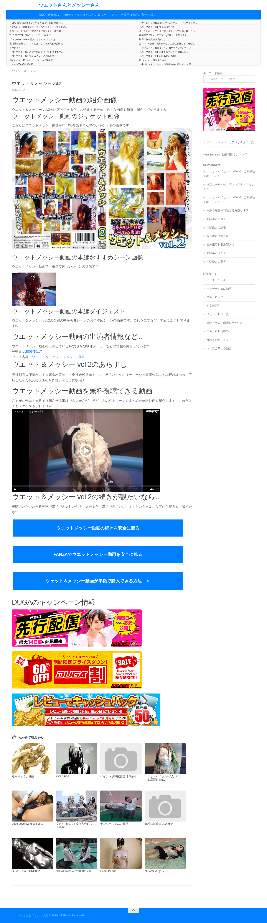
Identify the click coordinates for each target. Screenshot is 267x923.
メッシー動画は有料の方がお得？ (134, 14)
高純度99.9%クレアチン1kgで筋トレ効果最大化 (163, 35)
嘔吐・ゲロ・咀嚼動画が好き (225, 322)
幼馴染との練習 (216, 227)
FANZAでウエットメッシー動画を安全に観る (98, 554)
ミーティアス (16, 47)
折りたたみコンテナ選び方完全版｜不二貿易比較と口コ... (168, 31)
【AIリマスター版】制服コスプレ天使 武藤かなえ (164, 52)
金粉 (81, 357)
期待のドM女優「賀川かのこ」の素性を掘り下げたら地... (167, 43)
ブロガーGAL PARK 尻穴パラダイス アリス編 (32, 39)
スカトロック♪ (216, 297)
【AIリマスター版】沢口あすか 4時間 (158, 56)
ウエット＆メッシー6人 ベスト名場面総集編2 (162, 778)
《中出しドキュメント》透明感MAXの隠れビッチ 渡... (166, 64)
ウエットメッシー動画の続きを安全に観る (98, 528)
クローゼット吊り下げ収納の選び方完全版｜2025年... (36, 31)
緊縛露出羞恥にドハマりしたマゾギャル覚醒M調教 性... (37, 43)
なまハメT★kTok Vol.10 (21, 64)
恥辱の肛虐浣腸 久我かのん (153, 39)
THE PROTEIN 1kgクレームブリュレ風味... (31, 35)
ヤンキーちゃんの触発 (114, 823)
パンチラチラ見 (216, 280)
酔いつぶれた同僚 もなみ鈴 (153, 60)
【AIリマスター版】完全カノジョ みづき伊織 (32, 56)
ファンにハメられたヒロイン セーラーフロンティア (165, 47)
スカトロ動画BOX (218, 331)
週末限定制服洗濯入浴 (220, 244)
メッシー (69, 357)
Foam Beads (108, 871)
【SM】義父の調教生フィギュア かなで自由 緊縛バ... (36, 23)
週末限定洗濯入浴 (218, 235)
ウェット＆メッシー (25, 71)
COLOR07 (62, 776)
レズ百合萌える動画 (219, 348)
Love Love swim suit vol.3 (28, 823)
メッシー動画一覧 (218, 314)
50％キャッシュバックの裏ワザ (85, 14)
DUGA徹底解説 (49, 14)
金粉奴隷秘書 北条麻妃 (159, 823)
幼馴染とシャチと (218, 253)
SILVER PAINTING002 (26, 871)
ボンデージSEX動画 (219, 288)
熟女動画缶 (213, 305)
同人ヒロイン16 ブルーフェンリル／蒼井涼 (31, 60)
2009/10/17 (33, 351)
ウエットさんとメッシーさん (69, 5)
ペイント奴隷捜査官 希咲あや (118, 776)
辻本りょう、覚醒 (23, 776)
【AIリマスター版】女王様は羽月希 (157, 27)
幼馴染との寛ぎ (216, 261)
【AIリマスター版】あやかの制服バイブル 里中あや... (36, 52)
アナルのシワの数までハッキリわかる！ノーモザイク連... (168, 23)
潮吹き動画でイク (218, 339)
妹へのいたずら (154, 871)
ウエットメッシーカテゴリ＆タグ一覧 (230, 142)
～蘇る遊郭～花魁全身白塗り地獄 (227, 210)
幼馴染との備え (216, 218)
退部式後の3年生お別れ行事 (73, 871)
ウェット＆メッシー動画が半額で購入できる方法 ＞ (98, 580)
